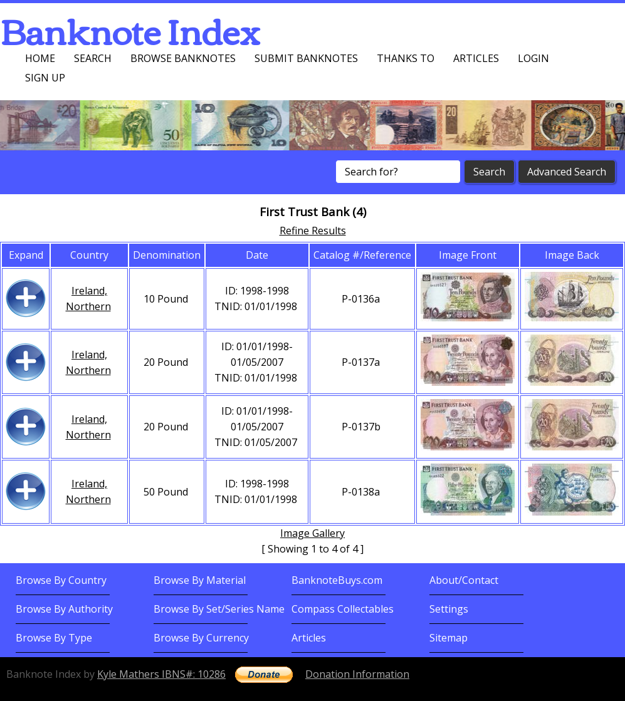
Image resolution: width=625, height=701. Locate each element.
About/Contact (463, 580)
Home (40, 58)
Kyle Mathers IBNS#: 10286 (161, 674)
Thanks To (405, 58)
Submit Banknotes (306, 58)
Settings (448, 609)
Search (93, 58)
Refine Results (313, 230)
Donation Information (357, 674)
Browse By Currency (201, 638)
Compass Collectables (342, 609)
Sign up (45, 78)
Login (533, 58)
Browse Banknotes (183, 58)
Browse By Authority (64, 609)
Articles (476, 58)
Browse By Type (54, 638)
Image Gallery (312, 533)
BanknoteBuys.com (336, 580)
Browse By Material (200, 580)
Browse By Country (61, 580)
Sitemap (448, 638)
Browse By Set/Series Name (219, 609)
